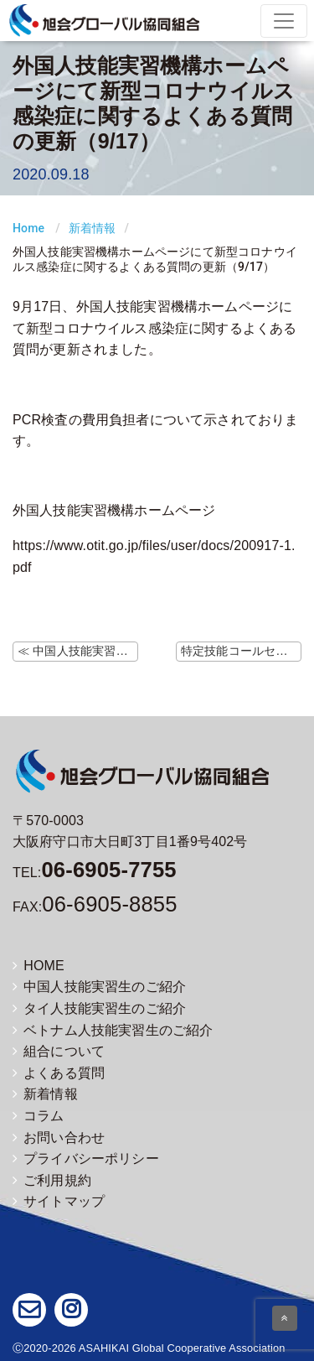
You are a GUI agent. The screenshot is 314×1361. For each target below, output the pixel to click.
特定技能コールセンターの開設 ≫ (241, 650)
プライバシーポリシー (86, 1158)
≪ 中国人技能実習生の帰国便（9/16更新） (78, 650)
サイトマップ (59, 1201)
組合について (59, 1051)
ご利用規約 (52, 1180)
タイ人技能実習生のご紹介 (99, 1008)
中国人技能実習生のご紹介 (99, 986)
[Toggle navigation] (283, 21)
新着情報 (92, 228)
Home (28, 228)
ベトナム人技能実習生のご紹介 (113, 1030)
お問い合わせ (59, 1137)
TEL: (95, 872)
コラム (38, 1116)
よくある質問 (59, 1073)
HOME (38, 965)
